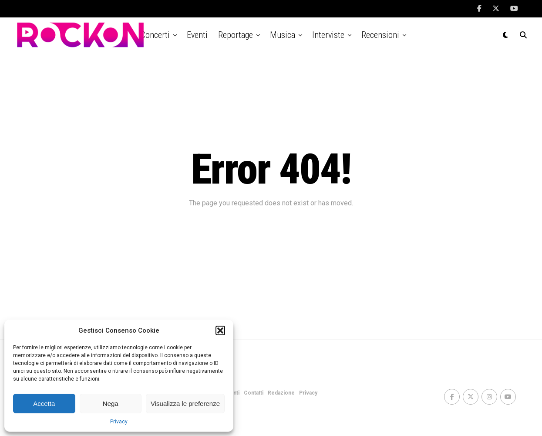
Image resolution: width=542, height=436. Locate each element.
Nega (110, 403)
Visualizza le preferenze (185, 403)
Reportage (235, 35)
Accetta (44, 403)
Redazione (281, 393)
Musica (282, 35)
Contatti (253, 393)
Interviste (328, 35)
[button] (220, 330)
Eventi (197, 35)
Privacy (119, 422)
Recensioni (380, 35)
